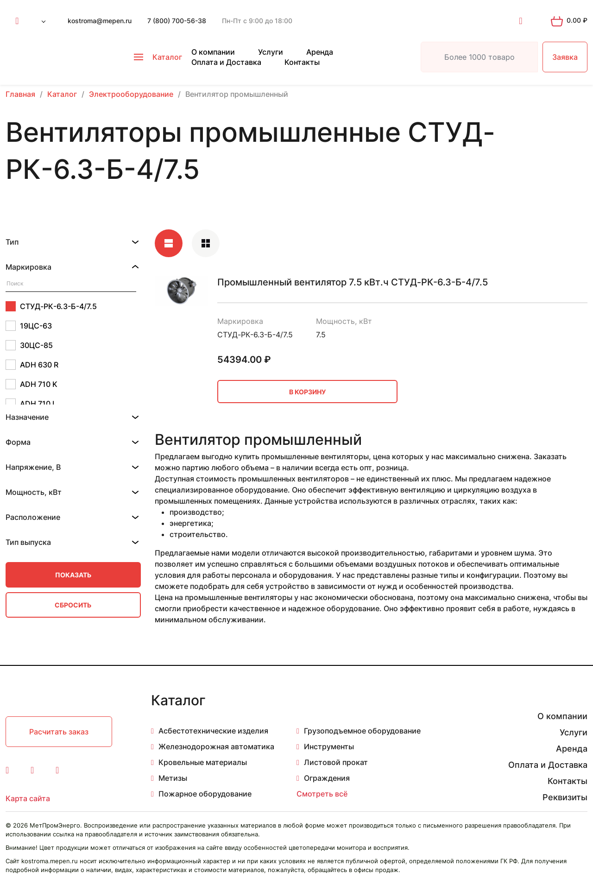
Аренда (319, 52)
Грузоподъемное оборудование (362, 730)
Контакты (302, 62)
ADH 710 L (31, 403)
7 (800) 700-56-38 (176, 21)
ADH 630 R (32, 365)
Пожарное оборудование (205, 793)
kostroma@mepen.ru (100, 21)
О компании (213, 52)
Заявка (565, 57)
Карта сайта (28, 798)
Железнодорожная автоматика (216, 746)
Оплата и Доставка (226, 62)
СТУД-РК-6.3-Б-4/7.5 (51, 306)
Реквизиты (565, 797)
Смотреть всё (321, 793)
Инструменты (329, 746)
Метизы (172, 778)
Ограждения (327, 778)
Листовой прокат (336, 762)
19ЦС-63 (29, 326)
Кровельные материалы (202, 762)
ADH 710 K (31, 384)
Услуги (270, 52)
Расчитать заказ (58, 731)
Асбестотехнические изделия (213, 730)
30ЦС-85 (29, 345)
